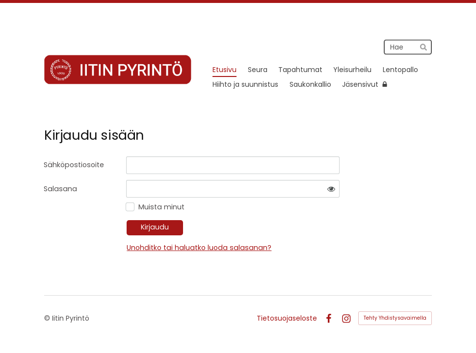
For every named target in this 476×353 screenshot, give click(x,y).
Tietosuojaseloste (287, 318)
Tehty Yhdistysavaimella (395, 318)
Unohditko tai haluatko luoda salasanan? (199, 247)
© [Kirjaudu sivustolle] (48, 318)
